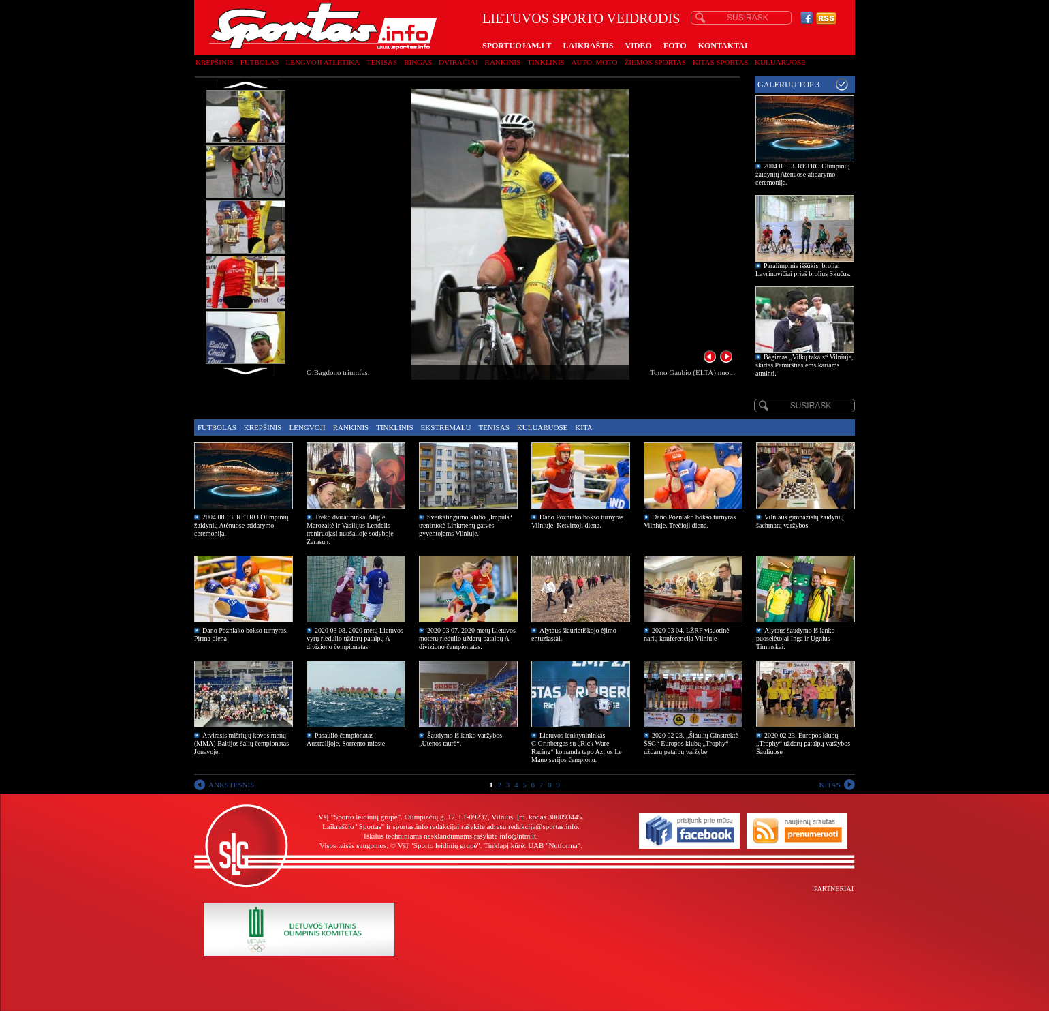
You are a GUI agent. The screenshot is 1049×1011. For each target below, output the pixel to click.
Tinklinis (545, 62)
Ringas (418, 62)
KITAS (830, 785)
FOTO (675, 45)
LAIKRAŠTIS (588, 45)
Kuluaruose (780, 62)
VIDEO (638, 45)
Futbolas (259, 62)
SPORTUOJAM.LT (516, 45)
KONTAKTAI (723, 45)
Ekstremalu (446, 427)
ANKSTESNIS (231, 785)
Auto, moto (595, 62)
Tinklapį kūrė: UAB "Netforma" (532, 845)
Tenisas (381, 62)
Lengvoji (307, 427)
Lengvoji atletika (322, 62)
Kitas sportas (720, 62)
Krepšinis (214, 62)
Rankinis (503, 62)
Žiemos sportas (655, 62)
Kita (583, 427)
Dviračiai (458, 62)
